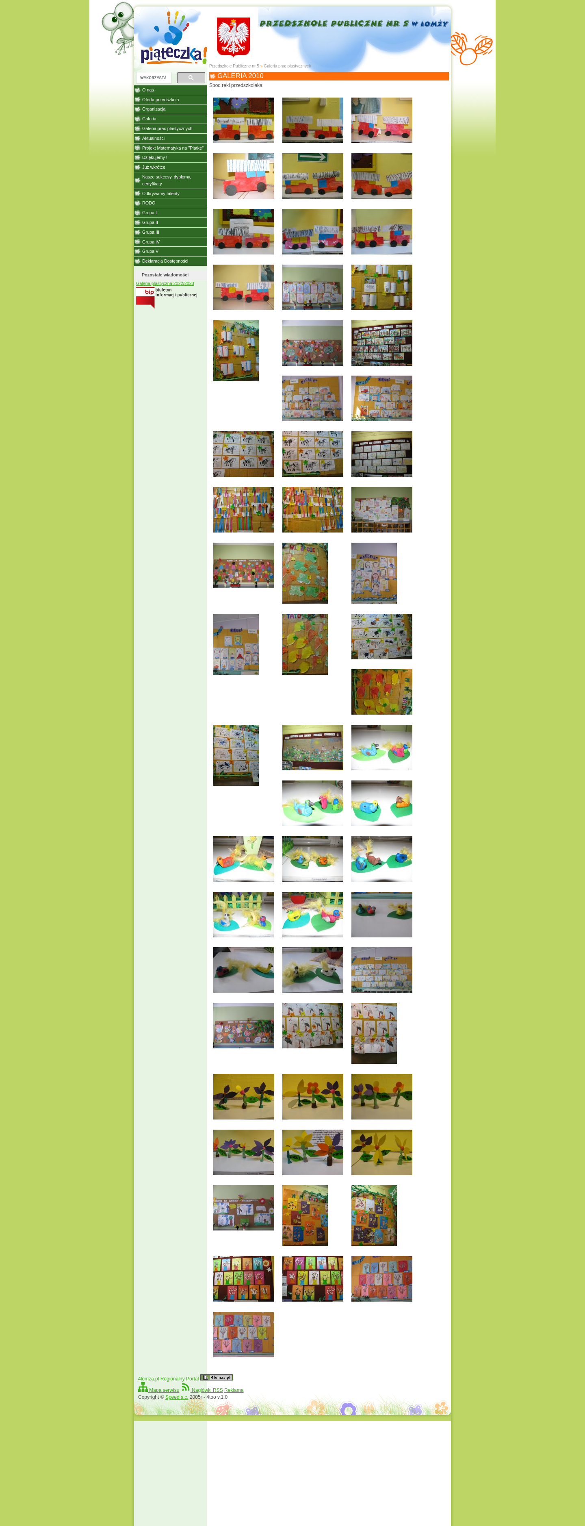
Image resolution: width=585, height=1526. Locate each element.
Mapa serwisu (158, 1390)
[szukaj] (153, 78)
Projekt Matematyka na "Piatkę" (173, 148)
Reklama (233, 1390)
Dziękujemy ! (154, 157)
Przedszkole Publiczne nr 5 (234, 66)
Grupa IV (151, 241)
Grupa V (150, 251)
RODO (148, 202)
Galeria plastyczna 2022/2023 (165, 283)
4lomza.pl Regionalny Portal (185, 1379)
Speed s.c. (176, 1397)
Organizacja (154, 109)
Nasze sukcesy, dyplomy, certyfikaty (166, 180)
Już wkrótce (153, 167)
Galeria (149, 118)
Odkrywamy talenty (161, 193)
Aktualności (153, 138)
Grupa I (149, 212)
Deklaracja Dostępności (165, 261)
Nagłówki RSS (202, 1390)
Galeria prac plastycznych (287, 66)
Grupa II (150, 222)
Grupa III (150, 232)
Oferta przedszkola (160, 99)
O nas (148, 89)
